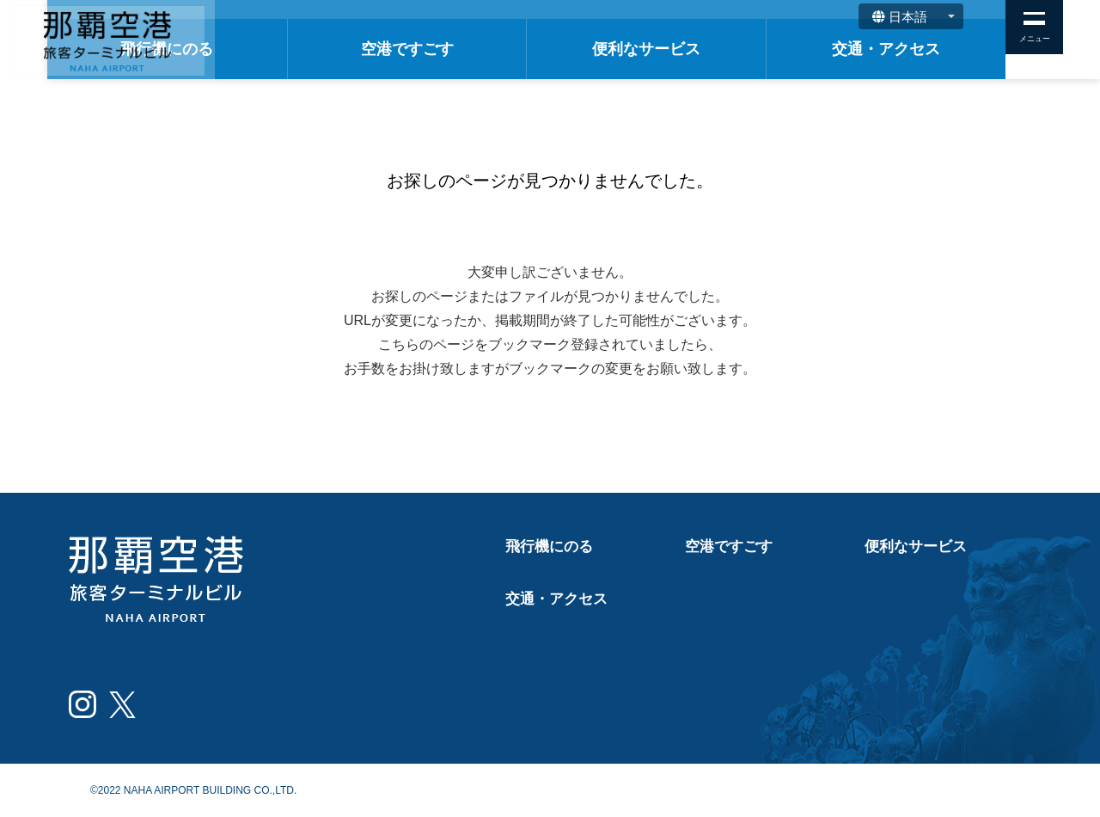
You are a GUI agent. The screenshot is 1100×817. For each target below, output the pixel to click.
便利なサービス (710, 49)
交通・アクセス (907, 49)
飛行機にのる (313, 49)
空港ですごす (512, 49)
